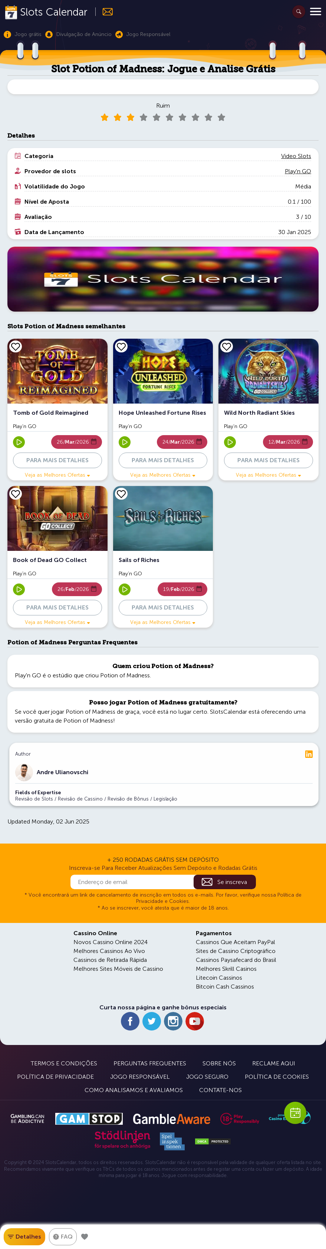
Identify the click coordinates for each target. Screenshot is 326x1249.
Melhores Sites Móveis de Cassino (118, 968)
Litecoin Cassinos (219, 977)
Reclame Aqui (273, 1063)
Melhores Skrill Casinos (226, 968)
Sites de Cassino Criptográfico (236, 950)
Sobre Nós (219, 1063)
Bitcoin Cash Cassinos (225, 986)
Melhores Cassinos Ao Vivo (109, 950)
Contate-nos (220, 1090)
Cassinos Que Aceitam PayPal (235, 942)
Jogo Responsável (140, 1076)
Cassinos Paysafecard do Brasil (236, 959)
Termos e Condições (64, 1063)
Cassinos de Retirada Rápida (110, 959)
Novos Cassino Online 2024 (110, 942)
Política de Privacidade (55, 1076)
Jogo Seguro (207, 1076)
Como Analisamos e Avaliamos (134, 1090)
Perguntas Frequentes (149, 1063)
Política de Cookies (277, 1076)
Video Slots (296, 156)
